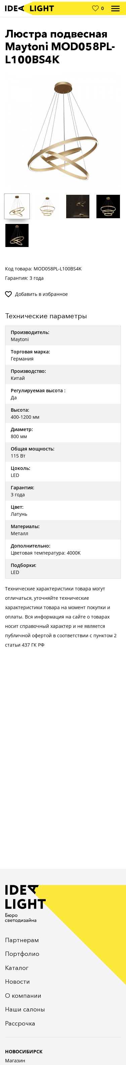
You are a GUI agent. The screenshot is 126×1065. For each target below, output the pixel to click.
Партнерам (22, 940)
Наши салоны (25, 1009)
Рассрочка (20, 1023)
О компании (23, 995)
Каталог (17, 968)
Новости (17, 981)
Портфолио (22, 954)
